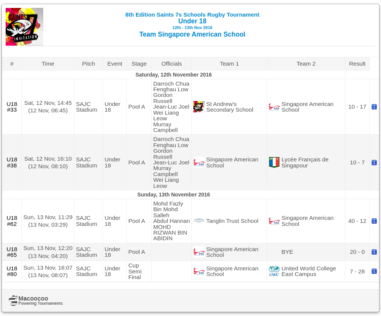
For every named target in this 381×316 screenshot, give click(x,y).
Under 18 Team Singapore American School (192, 24)
